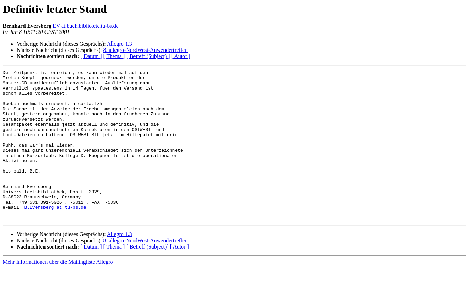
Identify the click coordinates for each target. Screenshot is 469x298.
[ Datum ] (91, 56)
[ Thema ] (114, 56)
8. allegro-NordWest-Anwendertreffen (145, 50)
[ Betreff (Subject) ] (148, 56)
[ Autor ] (180, 56)
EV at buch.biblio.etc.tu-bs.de (86, 26)
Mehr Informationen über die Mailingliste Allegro (58, 292)
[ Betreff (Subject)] (147, 277)
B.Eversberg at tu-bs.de (55, 235)
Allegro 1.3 (119, 44)
